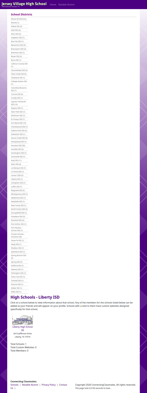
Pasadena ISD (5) (18, 216)
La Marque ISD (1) (18, 168)
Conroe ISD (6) (17, 94)
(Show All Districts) (18, 19)
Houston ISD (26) (18, 145)
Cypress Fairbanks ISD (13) (18, 102)
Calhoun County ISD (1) (19, 65)
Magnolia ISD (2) (18, 190)
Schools (15, 384)
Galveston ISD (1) (18, 134)
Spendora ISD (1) (18, 251)
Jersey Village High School (24, 4)
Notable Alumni (66, 4)
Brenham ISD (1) (18, 52)
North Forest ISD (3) (19, 209)
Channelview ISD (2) (19, 70)
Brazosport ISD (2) (18, 49)
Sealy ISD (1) (16, 244)
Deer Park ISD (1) (18, 111)
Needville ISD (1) (18, 201)
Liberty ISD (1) (17, 179)
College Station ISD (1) (19, 82)
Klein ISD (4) (16, 164)
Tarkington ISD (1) (18, 273)
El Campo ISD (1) (18, 119)
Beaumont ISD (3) (18, 45)
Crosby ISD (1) (17, 98)
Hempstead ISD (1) (19, 141)
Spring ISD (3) (16, 262)
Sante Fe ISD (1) (17, 240)
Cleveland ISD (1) (18, 77)
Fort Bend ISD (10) (18, 123)
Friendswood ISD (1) (19, 126)
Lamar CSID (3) (17, 175)
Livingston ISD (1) (18, 183)
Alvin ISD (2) (16, 34)
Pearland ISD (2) (17, 220)
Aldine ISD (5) (16, 26)
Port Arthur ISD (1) (18, 224)
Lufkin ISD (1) (16, 186)
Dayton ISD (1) (17, 108)
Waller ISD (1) (16, 288)
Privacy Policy (49, 384)
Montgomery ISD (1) (19, 194)
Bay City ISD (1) (17, 41)
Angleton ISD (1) (17, 37)
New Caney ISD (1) (18, 205)
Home (53, 4)
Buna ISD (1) (16, 60)
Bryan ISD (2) (16, 56)
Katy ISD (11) (16, 160)
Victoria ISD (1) (17, 284)
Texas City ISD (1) (18, 276)
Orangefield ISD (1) (19, 212)
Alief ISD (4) (16, 30)
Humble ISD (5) (17, 149)
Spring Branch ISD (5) (18, 256)
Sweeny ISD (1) (17, 269)
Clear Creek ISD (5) (18, 74)
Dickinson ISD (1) (18, 115)
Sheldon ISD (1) (17, 248)
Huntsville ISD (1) (18, 156)
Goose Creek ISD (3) (19, 138)
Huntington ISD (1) (19, 153)
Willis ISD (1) (16, 291)
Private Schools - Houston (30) (18, 235)
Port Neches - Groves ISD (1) (17, 229)
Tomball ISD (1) (17, 280)
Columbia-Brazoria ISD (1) (19, 89)
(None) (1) (15, 22)
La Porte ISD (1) (17, 171)
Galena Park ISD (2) (19, 130)
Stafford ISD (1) (17, 265)
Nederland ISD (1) (18, 198)
